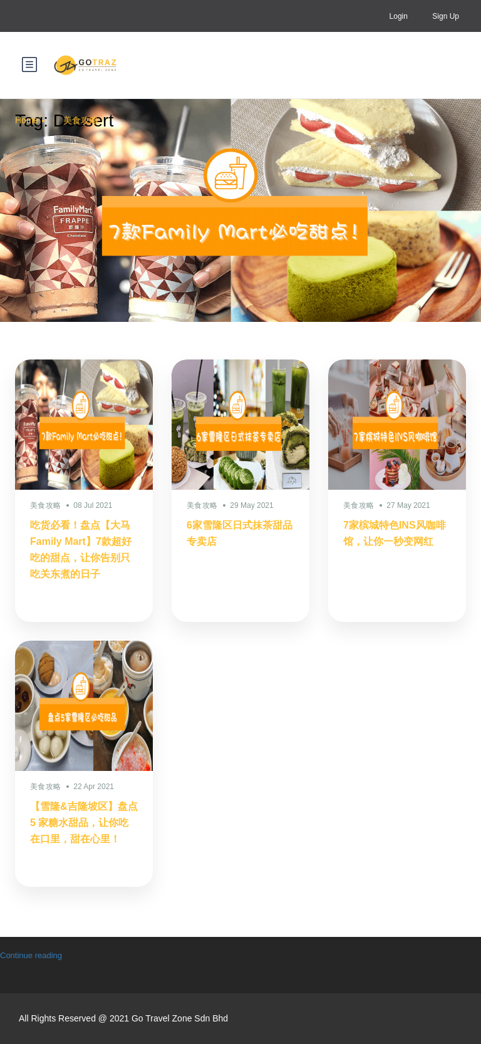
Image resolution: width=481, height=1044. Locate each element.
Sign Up (445, 16)
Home (26, 120)
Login (399, 16)
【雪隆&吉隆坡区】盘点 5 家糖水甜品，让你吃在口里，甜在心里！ (84, 822)
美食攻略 (80, 120)
